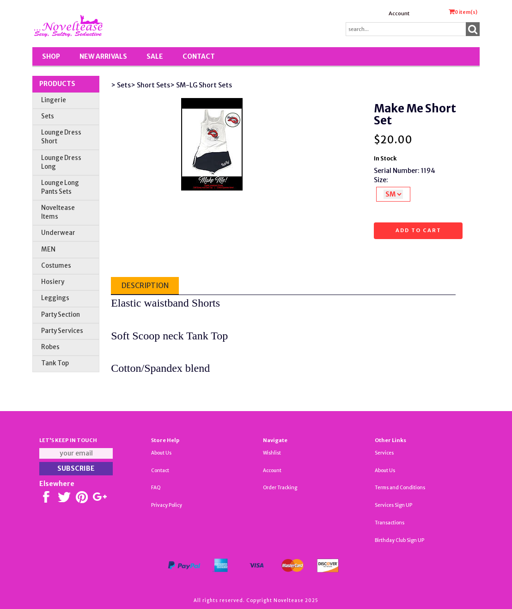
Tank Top (55, 363)
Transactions (389, 523)
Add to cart (418, 230)
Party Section (60, 315)
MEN (48, 249)
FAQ (156, 488)
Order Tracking (280, 488)
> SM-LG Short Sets (201, 85)
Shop (51, 56)
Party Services (62, 331)
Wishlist (272, 453)
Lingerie (53, 100)
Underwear (58, 233)
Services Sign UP (393, 505)
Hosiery (52, 282)
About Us (161, 453)
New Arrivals (103, 56)
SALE (154, 56)
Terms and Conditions (400, 488)
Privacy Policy (166, 505)
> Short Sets (150, 85)
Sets (47, 116)
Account (399, 13)
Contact (199, 56)
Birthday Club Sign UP (399, 540)
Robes (50, 347)
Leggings (55, 298)
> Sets (121, 85)
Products (57, 84)
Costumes (56, 266)
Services (384, 453)
